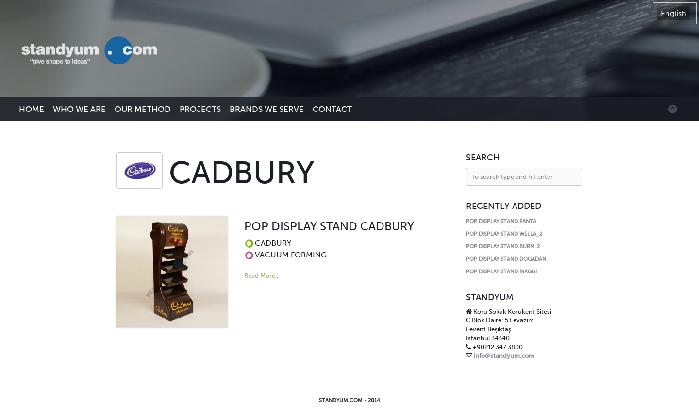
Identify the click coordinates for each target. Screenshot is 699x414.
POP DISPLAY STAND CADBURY (329, 226)
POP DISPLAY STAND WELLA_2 (504, 234)
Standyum (94, 51)
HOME (31, 109)
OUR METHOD (143, 109)
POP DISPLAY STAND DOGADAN (506, 259)
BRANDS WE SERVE (267, 109)
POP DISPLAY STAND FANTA (501, 221)
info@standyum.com (504, 355)
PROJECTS (200, 109)
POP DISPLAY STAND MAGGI (501, 272)
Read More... (262, 275)
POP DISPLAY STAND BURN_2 (503, 246)
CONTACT (332, 109)
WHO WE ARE (79, 109)
